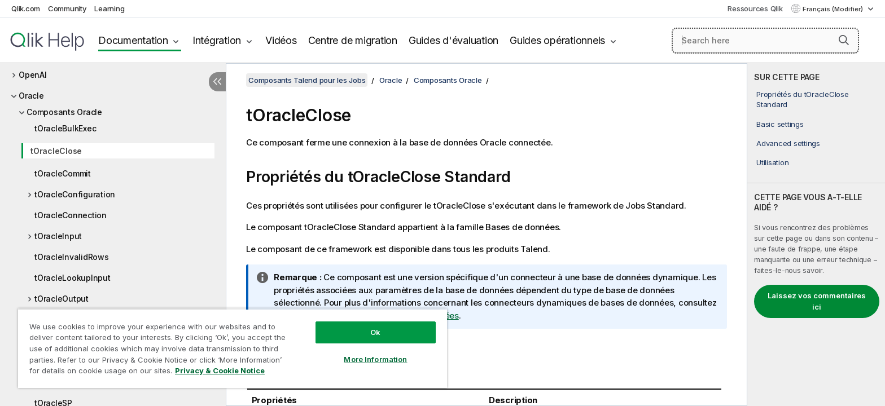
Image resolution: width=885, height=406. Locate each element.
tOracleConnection (70, 215)
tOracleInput (58, 236)
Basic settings (780, 124)
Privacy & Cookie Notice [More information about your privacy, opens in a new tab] (220, 370)
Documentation (133, 40)
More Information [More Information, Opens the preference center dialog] (375, 359)
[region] (232, 348)
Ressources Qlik (755, 8)
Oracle (31, 95)
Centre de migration (352, 40)
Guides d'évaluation (453, 40)
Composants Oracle (64, 112)
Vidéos (281, 40)
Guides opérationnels (557, 40)
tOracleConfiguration (74, 194)
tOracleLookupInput (72, 278)
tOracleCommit (62, 173)
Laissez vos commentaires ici (817, 301)
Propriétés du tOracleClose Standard (802, 99)
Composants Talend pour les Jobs (306, 80)
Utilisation (772, 162)
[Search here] (765, 40)
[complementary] (816, 234)
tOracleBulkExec (65, 128)
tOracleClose (56, 151)
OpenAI (33, 75)
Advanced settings (788, 143)
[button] (843, 40)
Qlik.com (25, 8)
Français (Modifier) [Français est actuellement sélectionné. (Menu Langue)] (834, 9)
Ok (375, 332)
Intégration (216, 40)
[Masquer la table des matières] (217, 81)
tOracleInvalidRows (71, 257)
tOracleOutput (61, 298)
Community (67, 8)
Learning (109, 8)
